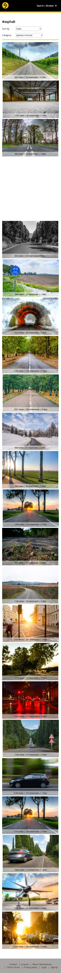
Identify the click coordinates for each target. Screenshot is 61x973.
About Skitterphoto (42, 964)
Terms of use (13, 967)
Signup (54, 967)
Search (40, 5)
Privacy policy (30, 967)
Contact (13, 964)
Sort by (5, 28)
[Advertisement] (30, 189)
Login (44, 967)
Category (6, 35)
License (25, 964)
